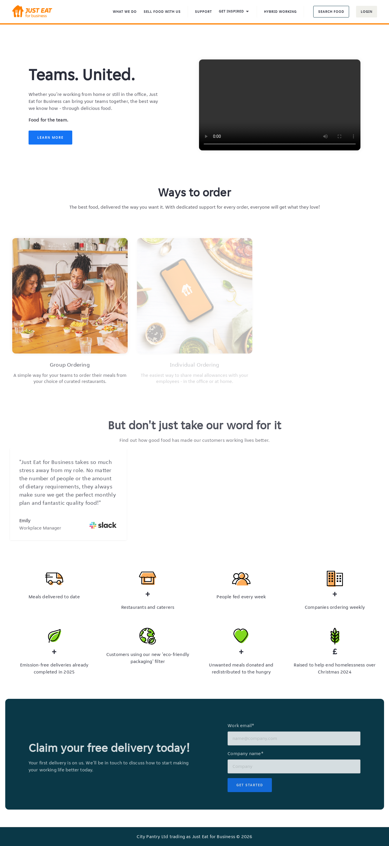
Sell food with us (162, 11)
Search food (331, 11)
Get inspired (234, 12)
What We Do (125, 11)
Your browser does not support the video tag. (279, 104)
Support (203, 11)
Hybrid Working (280, 11)
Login (366, 11)
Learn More (50, 137)
